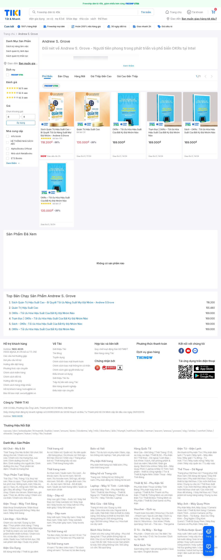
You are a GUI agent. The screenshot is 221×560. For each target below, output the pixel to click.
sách (93, 18)
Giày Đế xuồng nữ (66, 507)
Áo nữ (50, 452)
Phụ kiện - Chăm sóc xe (146, 533)
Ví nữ (78, 535)
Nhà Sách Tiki (142, 545)
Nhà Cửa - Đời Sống (102, 503)
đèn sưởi (192, 533)
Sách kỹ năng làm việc (17, 46)
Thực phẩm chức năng (20, 525)
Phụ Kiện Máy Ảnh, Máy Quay (191, 507)
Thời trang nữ (55, 448)
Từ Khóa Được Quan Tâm (192, 529)
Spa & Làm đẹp (155, 515)
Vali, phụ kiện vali (121, 455)
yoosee (177, 431)
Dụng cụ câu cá (191, 484)
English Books (151, 551)
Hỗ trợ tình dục (28, 539)
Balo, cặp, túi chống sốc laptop (110, 453)
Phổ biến (47, 76)
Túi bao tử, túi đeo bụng (73, 550)
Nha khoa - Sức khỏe (152, 521)
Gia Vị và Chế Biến (105, 539)
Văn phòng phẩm (159, 549)
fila (41, 433)
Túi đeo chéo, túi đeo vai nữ (61, 535)
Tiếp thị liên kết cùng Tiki (65, 382)
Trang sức (95, 477)
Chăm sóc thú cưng (100, 533)
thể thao (102, 18)
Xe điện (163, 533)
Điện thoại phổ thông (19, 510)
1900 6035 (17, 416)
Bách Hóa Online (100, 529)
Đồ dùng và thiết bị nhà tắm (110, 515)
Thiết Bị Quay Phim (195, 521)
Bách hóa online (149, 466)
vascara (7, 431)
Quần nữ (68, 452)
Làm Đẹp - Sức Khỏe (15, 518)
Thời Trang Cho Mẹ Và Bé (16, 452)
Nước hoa (15, 539)
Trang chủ (175, 12)
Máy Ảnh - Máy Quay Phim (193, 503)
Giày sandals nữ (64, 502)
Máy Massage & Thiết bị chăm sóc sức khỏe (23, 529)
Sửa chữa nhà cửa (105, 510)
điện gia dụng (37, 18)
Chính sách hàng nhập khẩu (17, 385)
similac (192, 431)
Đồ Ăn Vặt (101, 542)
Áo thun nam (53, 473)
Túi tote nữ (65, 538)
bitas (209, 431)
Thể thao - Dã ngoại (148, 458)
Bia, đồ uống (14, 489)
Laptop (118, 498)
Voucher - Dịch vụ (144, 509)
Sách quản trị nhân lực (17, 56)
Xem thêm (13, 163)
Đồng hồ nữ (107, 477)
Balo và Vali (97, 448)
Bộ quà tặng (105, 547)
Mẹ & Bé (153, 463)
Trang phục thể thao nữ (188, 473)
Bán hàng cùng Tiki (104, 353)
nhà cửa (84, 18)
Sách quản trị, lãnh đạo (17, 51)
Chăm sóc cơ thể (18, 528)
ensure (64, 431)
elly (91, 431)
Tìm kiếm (146, 12)
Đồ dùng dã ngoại (197, 476)
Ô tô (151, 536)
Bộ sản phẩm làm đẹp (21, 540)
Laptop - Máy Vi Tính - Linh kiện (109, 485)
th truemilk (38, 431)
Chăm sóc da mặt (12, 522)
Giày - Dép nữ (55, 495)
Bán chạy (63, 76)
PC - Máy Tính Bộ (104, 498)
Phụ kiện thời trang (101, 461)
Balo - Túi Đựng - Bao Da (196, 515)
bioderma (82, 431)
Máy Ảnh (203, 524)
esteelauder (25, 431)
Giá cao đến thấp (127, 76)
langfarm (18, 433)
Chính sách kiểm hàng (14, 372)
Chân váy (68, 458)
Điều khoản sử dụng (63, 374)
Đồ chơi (34, 452)
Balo (92, 452)
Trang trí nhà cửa (98, 507)
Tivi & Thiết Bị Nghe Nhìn (151, 473)
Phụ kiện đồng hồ (105, 480)
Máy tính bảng (17, 513)
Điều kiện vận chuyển (63, 390)
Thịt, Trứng (18, 478)
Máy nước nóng (196, 460)
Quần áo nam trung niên (65, 487)
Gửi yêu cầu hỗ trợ (12, 360)
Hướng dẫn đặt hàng (13, 364)
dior (15, 431)
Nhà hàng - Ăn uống (150, 518)
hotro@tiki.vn (29, 389)
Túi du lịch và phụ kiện (108, 452)
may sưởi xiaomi (193, 542)
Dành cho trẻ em (18, 492)
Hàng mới (79, 76)
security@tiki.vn (28, 393)
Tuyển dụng (59, 357)
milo (96, 431)
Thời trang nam (56, 469)
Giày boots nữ (58, 504)
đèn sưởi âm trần (192, 553)
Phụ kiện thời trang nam (108, 466)
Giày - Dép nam (56, 513)
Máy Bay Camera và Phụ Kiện (196, 522)
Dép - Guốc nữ (68, 499)
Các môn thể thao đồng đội (197, 487)
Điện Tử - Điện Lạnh (189, 448)
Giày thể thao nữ (202, 492)
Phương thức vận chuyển (15, 368)
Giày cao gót (53, 499)
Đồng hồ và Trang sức (103, 473)
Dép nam (62, 520)
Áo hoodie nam (60, 478)
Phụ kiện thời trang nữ (101, 464)
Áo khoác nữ (70, 455)
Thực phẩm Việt (29, 481)
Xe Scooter (160, 536)
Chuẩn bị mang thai (19, 469)
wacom (158, 431)
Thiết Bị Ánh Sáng (197, 510)
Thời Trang (160, 452)
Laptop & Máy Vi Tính (157, 469)
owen (56, 431)
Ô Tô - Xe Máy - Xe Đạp (148, 529)
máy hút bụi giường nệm (195, 546)
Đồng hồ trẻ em (122, 480)
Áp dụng (21, 123)
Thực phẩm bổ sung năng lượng (197, 493)
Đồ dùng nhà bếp (12, 551)
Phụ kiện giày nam (62, 522)
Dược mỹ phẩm (31, 542)
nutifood (131, 431)
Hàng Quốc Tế (142, 448)
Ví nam (50, 547)
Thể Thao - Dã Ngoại (190, 469)
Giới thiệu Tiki (59, 349)
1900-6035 (17, 349)
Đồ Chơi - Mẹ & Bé (14, 448)
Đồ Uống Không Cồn (108, 544)
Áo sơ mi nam (66, 476)
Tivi (185, 460)
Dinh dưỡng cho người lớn (21, 463)
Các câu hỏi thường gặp (15, 356)
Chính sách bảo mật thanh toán (68, 361)
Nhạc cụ (114, 521)
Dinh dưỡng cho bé (18, 460)
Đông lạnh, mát (24, 484)
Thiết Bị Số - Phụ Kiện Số (148, 483)
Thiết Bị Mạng (107, 495)
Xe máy (143, 536)
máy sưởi (181, 533)
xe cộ (50, 18)
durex (73, 431)
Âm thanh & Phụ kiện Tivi (189, 452)
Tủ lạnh (187, 455)
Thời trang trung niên (63, 463)
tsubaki (48, 433)
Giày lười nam (53, 517)
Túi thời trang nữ (57, 531)
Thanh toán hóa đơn (144, 513)
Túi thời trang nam (58, 543)
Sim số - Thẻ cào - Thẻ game (159, 524)
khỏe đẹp (71, 18)
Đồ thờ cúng (102, 521)
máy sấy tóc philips (199, 536)
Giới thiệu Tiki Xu (61, 378)
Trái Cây (7, 478)
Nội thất (105, 513)
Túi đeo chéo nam (64, 547)
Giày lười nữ (73, 504)
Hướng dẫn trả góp (12, 381)
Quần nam (66, 473)
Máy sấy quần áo (192, 463)
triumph (121, 431)
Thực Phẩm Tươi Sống (16, 474)
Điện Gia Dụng (12, 547)
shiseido (7, 433)
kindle (140, 431)
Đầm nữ (58, 452)
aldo (114, 431)
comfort (202, 431)
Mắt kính (117, 464)
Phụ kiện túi (78, 538)
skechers (105, 431)
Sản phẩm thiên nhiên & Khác (21, 532)
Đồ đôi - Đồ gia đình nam (69, 481)
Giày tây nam (68, 517)
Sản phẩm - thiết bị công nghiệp (154, 470)
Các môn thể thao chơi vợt (196, 488)
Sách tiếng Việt (141, 549)
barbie (48, 431)
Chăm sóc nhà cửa (22, 498)
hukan (28, 433)
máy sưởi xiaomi (200, 544)
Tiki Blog (57, 353)
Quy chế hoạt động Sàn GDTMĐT (111, 349)
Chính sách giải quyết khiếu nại (68, 370)
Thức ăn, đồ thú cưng (19, 495)
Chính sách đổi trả (12, 376)
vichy (35, 433)
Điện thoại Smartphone (14, 507)
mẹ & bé (59, 18)
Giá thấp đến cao (101, 76)
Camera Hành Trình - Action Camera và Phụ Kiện (196, 513)
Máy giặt (187, 458)
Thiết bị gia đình (30, 551)
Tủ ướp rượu (209, 463)
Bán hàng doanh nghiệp (64, 386)
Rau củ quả (14, 481)
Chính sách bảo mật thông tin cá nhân (71, 365)
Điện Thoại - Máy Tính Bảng (20, 503)
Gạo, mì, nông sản (19, 487)
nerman (149, 431)
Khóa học (160, 513)
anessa (167, 431)
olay (185, 431)
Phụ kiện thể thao (197, 478)
